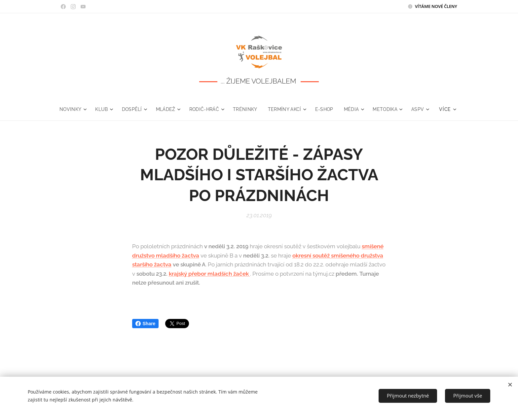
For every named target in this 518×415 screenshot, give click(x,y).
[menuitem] (84, 109)
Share (145, 323)
